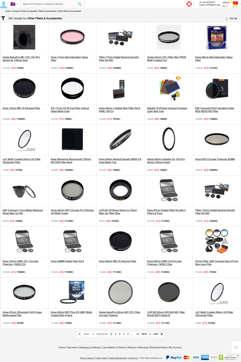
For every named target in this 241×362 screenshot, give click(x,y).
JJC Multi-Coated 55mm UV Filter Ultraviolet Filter (22, 161)
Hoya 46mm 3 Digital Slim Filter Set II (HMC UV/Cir (119, 110)
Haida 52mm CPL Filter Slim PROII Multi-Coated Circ (166, 59)
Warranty (143, 347)
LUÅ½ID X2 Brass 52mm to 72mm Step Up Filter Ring (118, 212)
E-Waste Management (117, 358)
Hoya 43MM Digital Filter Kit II (67, 261)
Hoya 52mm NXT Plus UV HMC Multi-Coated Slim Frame (72, 314)
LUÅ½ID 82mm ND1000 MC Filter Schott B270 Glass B (166, 314)
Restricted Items (159, 347)
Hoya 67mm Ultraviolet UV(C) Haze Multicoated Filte (22, 314)
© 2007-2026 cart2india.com (150, 358)
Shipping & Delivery (90, 347)
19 (137, 334)
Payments (72, 347)
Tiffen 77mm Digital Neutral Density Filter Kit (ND (119, 59)
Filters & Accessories (47, 11)
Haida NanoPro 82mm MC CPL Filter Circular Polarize (119, 314)
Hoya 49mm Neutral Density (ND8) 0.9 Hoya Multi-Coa (120, 161)
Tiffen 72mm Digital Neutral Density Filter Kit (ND (215, 212)
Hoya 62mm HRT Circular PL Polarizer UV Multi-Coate (72, 212)
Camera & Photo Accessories (24, 11)
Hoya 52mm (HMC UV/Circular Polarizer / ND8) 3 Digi (164, 263)
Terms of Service (87, 358)
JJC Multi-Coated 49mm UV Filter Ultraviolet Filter (214, 314)
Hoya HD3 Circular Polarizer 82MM (215, 159)
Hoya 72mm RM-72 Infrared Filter (21, 108)
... (132, 334)
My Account (175, 347)
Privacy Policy (101, 358)
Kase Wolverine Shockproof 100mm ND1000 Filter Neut (71, 161)
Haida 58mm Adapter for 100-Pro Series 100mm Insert (166, 161)
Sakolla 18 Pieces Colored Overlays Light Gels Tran (167, 110)
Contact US (133, 358)
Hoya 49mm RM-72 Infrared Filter (117, 261)
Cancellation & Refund (114, 347)
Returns (132, 347)
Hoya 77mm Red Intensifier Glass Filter (69, 59)
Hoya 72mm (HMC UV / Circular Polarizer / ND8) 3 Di (20, 263)
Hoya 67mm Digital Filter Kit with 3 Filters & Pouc (166, 212)
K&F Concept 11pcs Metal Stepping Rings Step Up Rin (23, 212)
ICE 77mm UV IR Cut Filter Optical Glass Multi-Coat (70, 110)
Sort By (231, 18)
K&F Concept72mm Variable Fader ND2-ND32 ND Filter (214, 110)
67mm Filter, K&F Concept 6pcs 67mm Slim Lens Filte (216, 263)
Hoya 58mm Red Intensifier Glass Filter (214, 59)
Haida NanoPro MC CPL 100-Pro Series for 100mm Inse (21, 59)
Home (7, 11)
